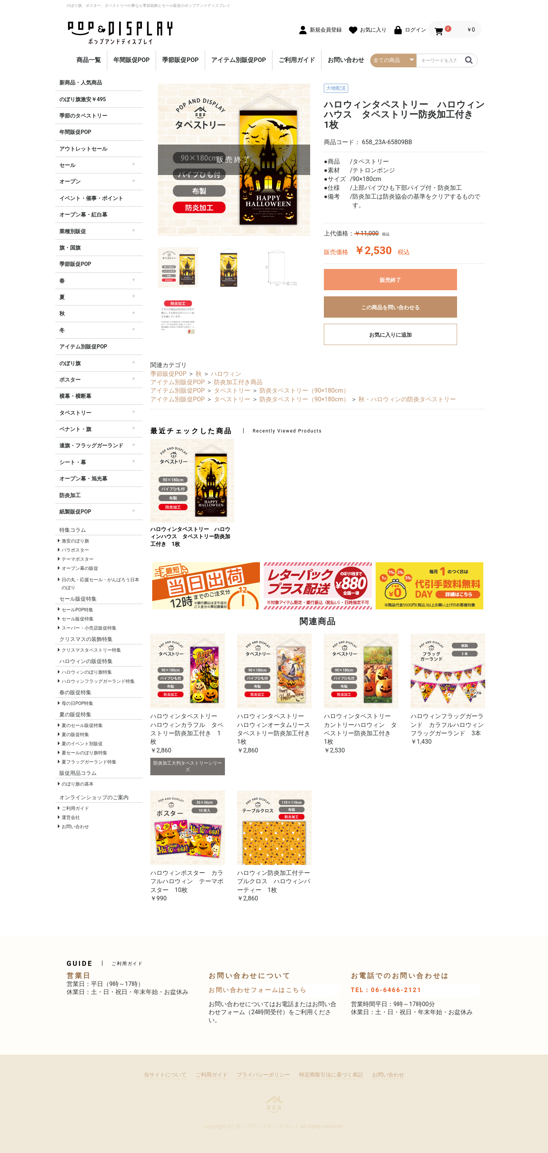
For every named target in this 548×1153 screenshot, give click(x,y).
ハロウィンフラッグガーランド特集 (98, 681)
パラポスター (75, 550)
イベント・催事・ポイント (91, 198)
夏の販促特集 (75, 734)
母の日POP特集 (77, 703)
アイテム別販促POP (238, 60)
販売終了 (390, 280)
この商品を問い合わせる (390, 307)
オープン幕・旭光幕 (83, 479)
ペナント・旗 (75, 429)
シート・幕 (72, 462)
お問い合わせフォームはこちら (258, 990)
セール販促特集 (78, 619)
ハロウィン (226, 373)
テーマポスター (78, 559)
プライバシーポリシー (263, 1075)
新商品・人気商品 (80, 83)
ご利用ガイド (297, 60)
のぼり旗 (70, 363)
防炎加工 (70, 495)
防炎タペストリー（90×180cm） (304, 390)
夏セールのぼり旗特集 (84, 752)
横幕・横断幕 (75, 396)
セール (67, 165)
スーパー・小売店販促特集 (89, 628)
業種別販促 (72, 231)
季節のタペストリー (83, 116)
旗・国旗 (70, 248)
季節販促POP (180, 60)
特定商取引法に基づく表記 (331, 1075)
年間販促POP (131, 60)
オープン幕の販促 (80, 568)
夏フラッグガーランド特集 (89, 762)
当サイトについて (165, 1075)
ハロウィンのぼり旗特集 (87, 672)
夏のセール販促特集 (82, 725)
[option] (234, 160)
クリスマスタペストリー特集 (91, 650)
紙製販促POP (75, 512)
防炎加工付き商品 (238, 382)
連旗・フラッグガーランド (91, 445)
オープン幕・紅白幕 (83, 215)
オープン (70, 181)
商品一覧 (88, 60)
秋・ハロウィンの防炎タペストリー (407, 399)
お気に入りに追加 (390, 335)
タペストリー (75, 413)
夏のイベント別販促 (82, 743)
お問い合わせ (346, 60)
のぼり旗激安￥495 (82, 99)
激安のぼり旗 (75, 541)
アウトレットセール (83, 149)
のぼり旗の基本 (78, 784)
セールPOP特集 (77, 609)
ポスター (70, 380)
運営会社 (71, 817)
